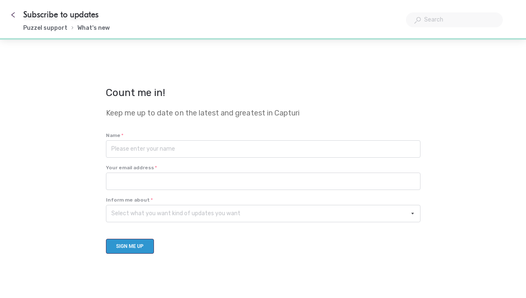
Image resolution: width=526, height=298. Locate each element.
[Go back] (13, 15)
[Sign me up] (130, 246)
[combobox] (454, 19)
